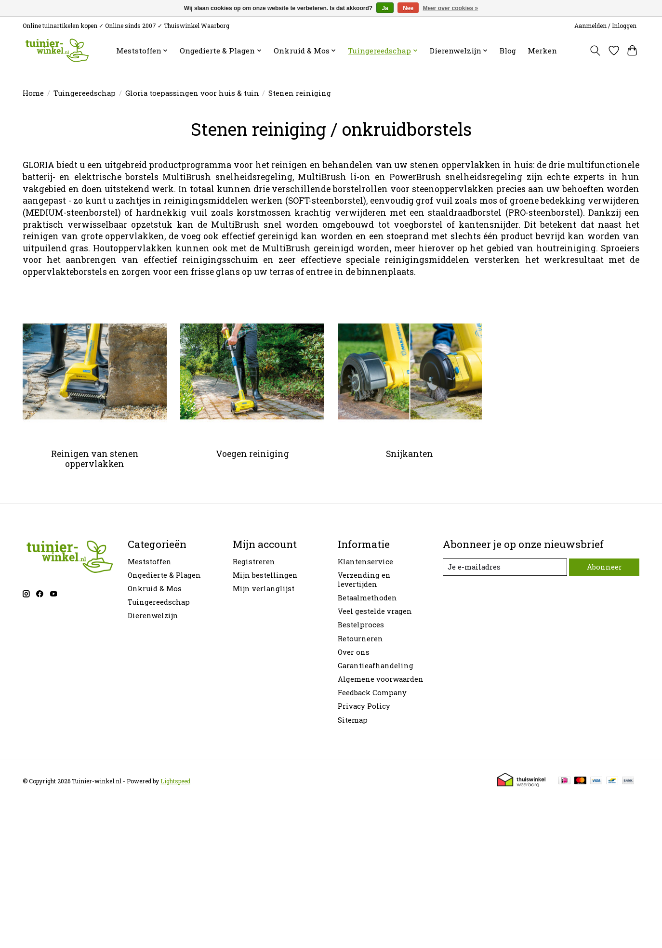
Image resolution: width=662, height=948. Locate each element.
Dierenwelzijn (153, 615)
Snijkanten (409, 453)
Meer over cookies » (450, 8)
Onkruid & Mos (155, 588)
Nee (408, 8)
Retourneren (360, 638)
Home (33, 93)
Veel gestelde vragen (375, 611)
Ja (385, 8)
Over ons (354, 652)
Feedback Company (372, 692)
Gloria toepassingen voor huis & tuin (192, 93)
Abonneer (604, 566)
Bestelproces (361, 624)
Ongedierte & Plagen (164, 575)
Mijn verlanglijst (263, 588)
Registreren (254, 561)
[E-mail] (505, 567)
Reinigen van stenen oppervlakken (95, 458)
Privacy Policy (364, 706)
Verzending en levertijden (364, 580)
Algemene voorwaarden (381, 679)
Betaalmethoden (367, 597)
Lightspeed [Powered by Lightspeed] (175, 781)
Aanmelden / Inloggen (605, 25)
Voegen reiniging (252, 453)
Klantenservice (365, 561)
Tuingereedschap (84, 93)
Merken (542, 50)
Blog (508, 50)
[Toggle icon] (595, 50)
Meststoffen (150, 561)
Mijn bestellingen (265, 575)
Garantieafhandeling (375, 665)
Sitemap (353, 720)
